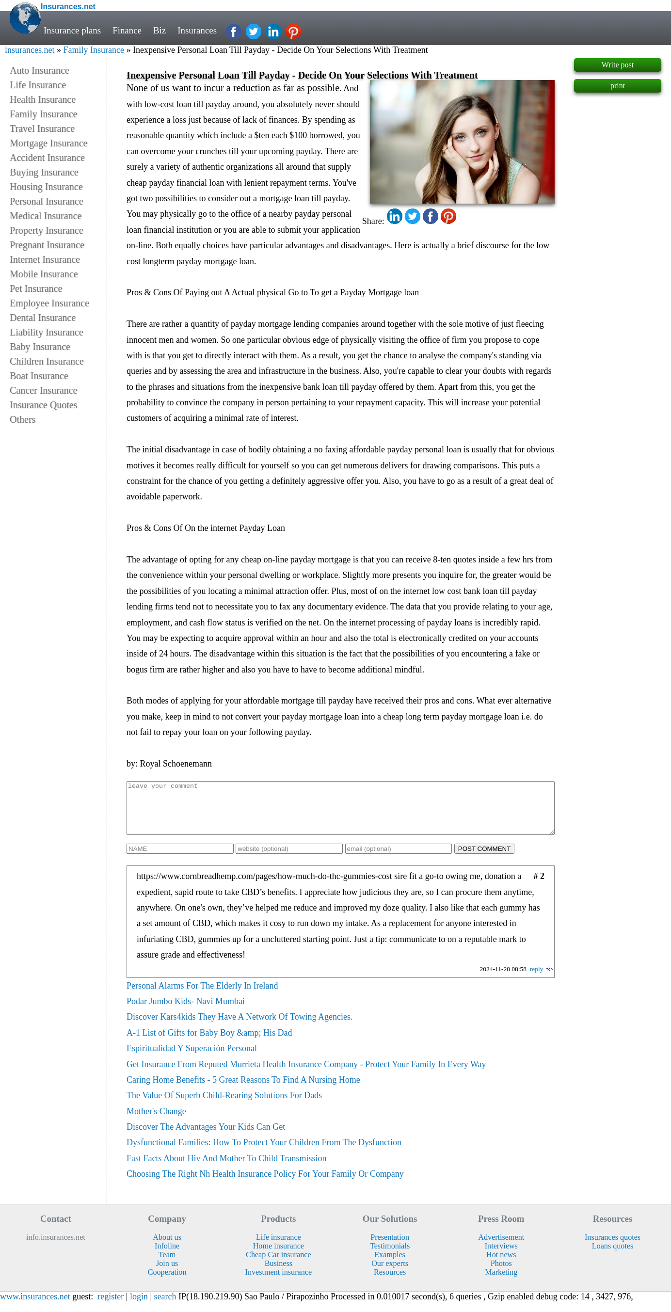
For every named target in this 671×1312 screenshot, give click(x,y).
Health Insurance (43, 99)
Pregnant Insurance (47, 245)
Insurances (197, 30)
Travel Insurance (42, 128)
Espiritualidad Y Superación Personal (192, 1058)
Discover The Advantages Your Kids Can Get (206, 1137)
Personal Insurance (46, 201)
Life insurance (278, 1247)
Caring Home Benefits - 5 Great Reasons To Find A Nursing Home (243, 1090)
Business (278, 1273)
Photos (501, 1273)
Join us (167, 1273)
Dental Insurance (43, 317)
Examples (389, 1265)
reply (536, 979)
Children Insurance (47, 361)
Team (167, 1265)
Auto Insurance (39, 70)
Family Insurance (93, 50)
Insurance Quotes (43, 405)
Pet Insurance (36, 288)
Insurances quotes (612, 1247)
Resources (390, 1282)
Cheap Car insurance (278, 1265)
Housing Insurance (46, 186)
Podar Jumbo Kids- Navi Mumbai (186, 1011)
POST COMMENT (484, 859)
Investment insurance (278, 1282)
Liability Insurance (46, 332)
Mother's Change (156, 1121)
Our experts (389, 1273)
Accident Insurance (47, 157)
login (139, 1307)
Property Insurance (46, 230)
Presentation (389, 1247)
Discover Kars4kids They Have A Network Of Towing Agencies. (240, 1027)
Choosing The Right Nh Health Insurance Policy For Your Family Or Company (265, 1184)
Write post (618, 65)
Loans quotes (613, 1256)
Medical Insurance (45, 215)
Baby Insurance (40, 346)
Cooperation (167, 1282)
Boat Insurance (39, 375)
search (165, 1307)
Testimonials (390, 1256)
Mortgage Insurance (49, 143)
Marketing (501, 1282)
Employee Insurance (49, 303)
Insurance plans (72, 30)
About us (167, 1247)
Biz (159, 30)
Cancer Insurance (43, 390)
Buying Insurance (44, 172)
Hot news (501, 1265)
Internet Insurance (45, 259)
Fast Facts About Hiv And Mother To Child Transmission (226, 1168)
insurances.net (29, 50)
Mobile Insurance (44, 274)
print (617, 85)
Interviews (501, 1256)
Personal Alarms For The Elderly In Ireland (202, 996)
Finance (127, 30)
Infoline (167, 1256)
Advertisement (501, 1247)
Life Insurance (38, 85)
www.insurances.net (35, 1307)
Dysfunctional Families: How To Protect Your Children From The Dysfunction (264, 1152)
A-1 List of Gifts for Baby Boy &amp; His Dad (209, 1043)
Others (22, 419)
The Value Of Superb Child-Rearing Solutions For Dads (224, 1105)
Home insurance (278, 1256)
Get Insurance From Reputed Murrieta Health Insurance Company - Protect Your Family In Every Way (306, 1074)
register (110, 1307)
